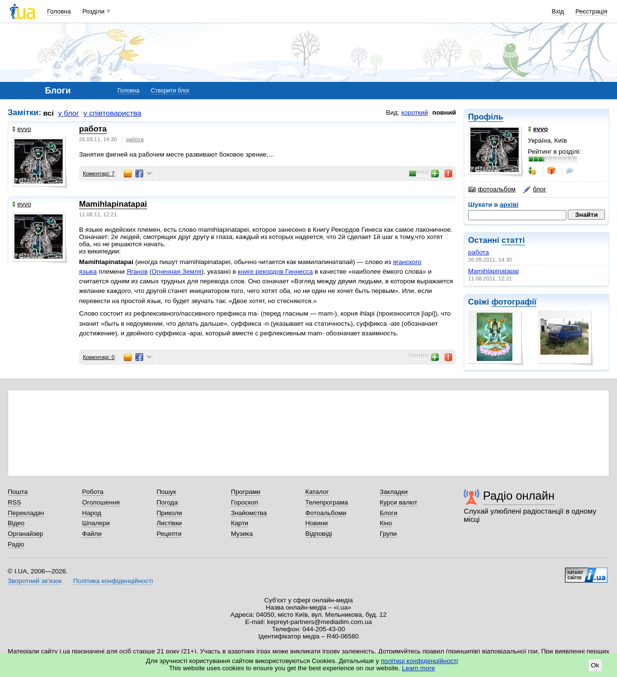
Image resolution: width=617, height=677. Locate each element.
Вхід (558, 11)
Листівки (169, 523)
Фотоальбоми (325, 513)
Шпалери (95, 523)
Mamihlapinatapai (493, 271)
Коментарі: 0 (99, 357)
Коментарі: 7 (99, 173)
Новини (316, 523)
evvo (21, 129)
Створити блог (170, 90)
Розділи (93, 11)
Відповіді (318, 533)
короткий (415, 112)
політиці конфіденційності (419, 660)
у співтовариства (112, 113)
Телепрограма (326, 502)
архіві (509, 204)
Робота (92, 491)
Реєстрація (591, 11)
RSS (14, 502)
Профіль (485, 116)
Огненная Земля (177, 271)
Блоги (389, 513)
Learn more (418, 668)
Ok (595, 665)
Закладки (394, 491)
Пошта (17, 491)
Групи (388, 533)
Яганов (137, 271)
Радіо (16, 544)
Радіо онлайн (519, 495)
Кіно (386, 523)
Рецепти (169, 533)
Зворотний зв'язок (35, 580)
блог (534, 189)
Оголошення (101, 502)
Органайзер (25, 533)
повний (444, 112)
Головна (59, 11)
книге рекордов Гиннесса (275, 271)
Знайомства (249, 513)
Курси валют (398, 502)
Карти (239, 523)
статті (513, 240)
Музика (242, 533)
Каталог (317, 491)
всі (48, 113)
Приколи (169, 513)
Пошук (166, 491)
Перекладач (26, 513)
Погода (167, 502)
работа (478, 252)
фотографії (513, 301)
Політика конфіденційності (113, 580)
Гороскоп (244, 502)
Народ (91, 513)
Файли (92, 533)
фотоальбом (491, 189)
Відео (16, 523)
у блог (69, 113)
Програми (245, 491)
